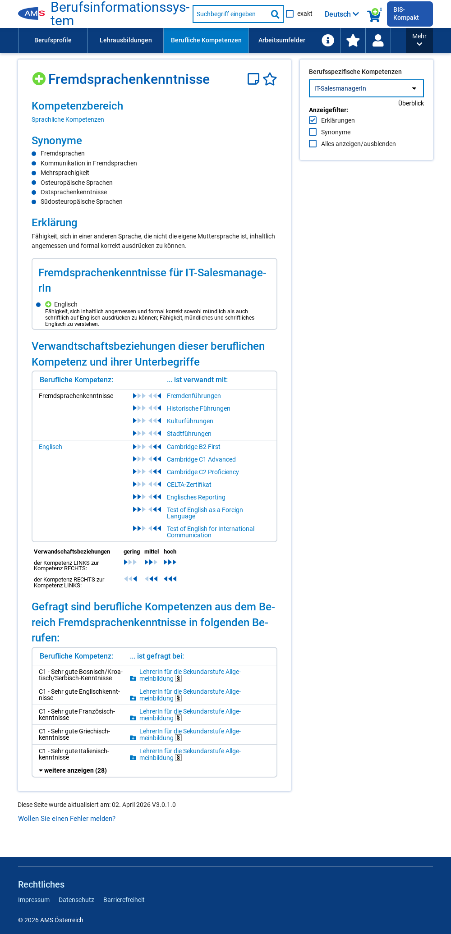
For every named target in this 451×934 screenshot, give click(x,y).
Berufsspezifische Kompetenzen (355, 90)
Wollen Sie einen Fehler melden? (66, 819)
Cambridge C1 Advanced (201, 459)
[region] (154, 111)
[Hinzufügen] (40, 75)
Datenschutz (76, 899)
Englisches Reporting (196, 497)
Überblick (411, 122)
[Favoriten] (269, 79)
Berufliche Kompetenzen (206, 40)
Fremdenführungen (194, 395)
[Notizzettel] (255, 79)
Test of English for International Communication (210, 532)
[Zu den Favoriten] (352, 40)
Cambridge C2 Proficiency (203, 472)
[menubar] (212, 40)
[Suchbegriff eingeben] (230, 14)
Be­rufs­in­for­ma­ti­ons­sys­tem (120, 13)
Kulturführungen (190, 421)
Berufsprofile (53, 40)
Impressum (34, 899)
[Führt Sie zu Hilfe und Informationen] (327, 40)
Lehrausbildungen (126, 40)
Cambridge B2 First (194, 446)
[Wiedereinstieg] (378, 40)
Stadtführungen (189, 433)
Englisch (50, 446)
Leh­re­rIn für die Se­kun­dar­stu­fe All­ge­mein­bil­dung (190, 675)
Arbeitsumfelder (281, 40)
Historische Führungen (198, 408)
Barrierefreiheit (124, 899)
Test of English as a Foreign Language (205, 513)
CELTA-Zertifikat (189, 484)
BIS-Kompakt (406, 13)
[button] (419, 40)
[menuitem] (52, 40)
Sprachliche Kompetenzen (68, 119)
